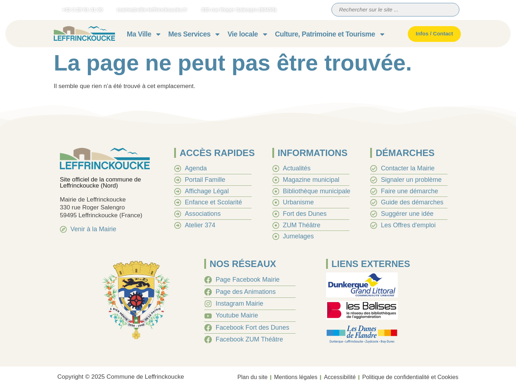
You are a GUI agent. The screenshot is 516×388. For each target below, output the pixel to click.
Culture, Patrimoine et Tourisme (330, 34)
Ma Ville (144, 34)
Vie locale (248, 34)
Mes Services (194, 34)
